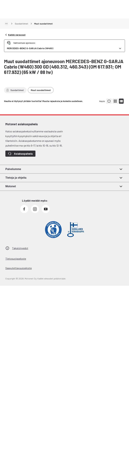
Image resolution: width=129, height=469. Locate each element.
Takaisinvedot (20, 248)
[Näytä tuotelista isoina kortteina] (109, 101)
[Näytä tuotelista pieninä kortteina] (115, 101)
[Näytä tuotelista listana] (121, 101)
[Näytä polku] (6, 23)
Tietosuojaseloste (15, 258)
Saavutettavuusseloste (18, 268)
